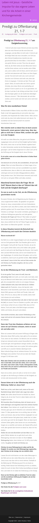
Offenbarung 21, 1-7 (23, 40)
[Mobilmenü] (33, 20)
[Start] (2, 34)
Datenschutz (18, 517)
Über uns (11, 517)
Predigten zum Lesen (19, 487)
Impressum (27, 517)
